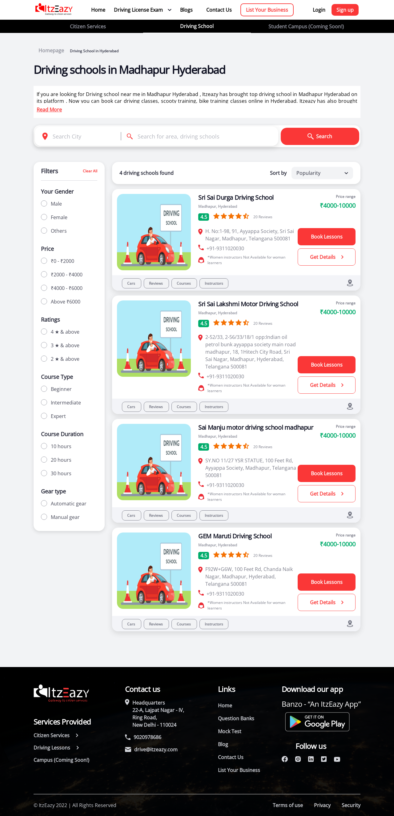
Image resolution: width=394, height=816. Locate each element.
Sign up (345, 9)
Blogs (186, 9)
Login (319, 9)
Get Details (327, 257)
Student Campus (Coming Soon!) (306, 26)
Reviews (156, 283)
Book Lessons (327, 236)
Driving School (197, 26)
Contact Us (219, 9)
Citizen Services (88, 26)
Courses (184, 283)
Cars (131, 283)
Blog (223, 744)
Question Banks (236, 718)
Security (351, 805)
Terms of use (288, 805)
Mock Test (229, 731)
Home (98, 9)
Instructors (214, 283)
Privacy (322, 805)
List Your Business (267, 9)
